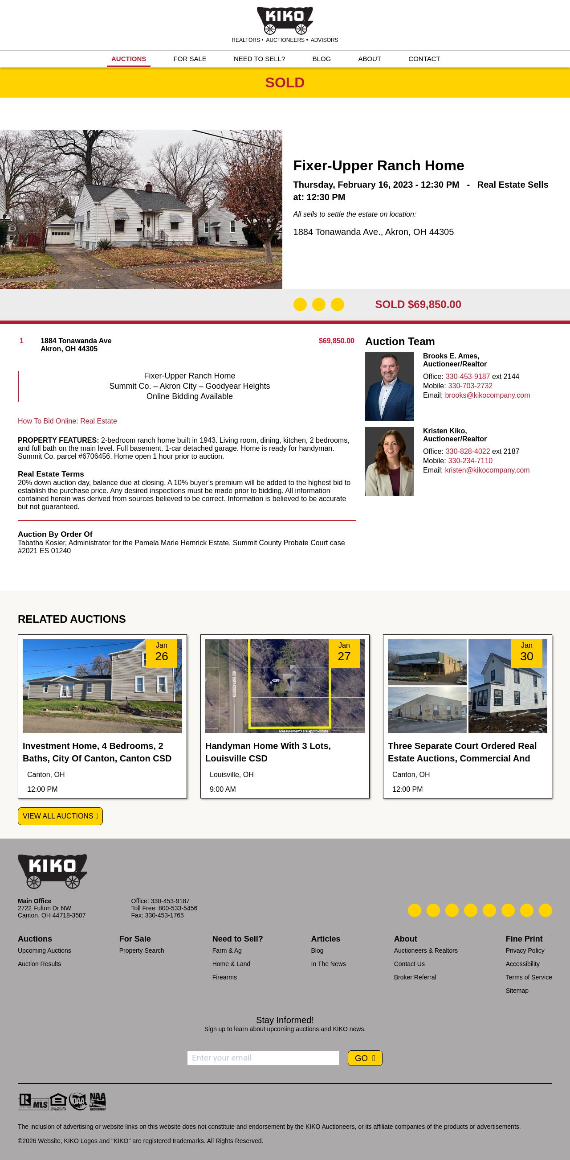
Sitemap (517, 990)
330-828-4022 (468, 451)
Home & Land (231, 963)
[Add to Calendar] (337, 304)
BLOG (322, 58)
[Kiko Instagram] (545, 910)
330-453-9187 (468, 376)
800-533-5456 (178, 908)
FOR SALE (190, 58)
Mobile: (434, 386)
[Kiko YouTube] (526, 910)
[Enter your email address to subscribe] (263, 1058)
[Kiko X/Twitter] (508, 910)
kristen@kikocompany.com (487, 470)
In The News (328, 963)
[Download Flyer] (300, 304)
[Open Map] (319, 304)
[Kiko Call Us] (414, 910)
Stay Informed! (285, 1020)
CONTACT (424, 58)
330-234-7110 (470, 461)
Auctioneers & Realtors (426, 950)
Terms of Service (529, 977)
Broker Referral (415, 977)
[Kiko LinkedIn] (489, 910)
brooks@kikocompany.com (487, 395)
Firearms (224, 977)
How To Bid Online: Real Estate (67, 421)
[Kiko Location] (452, 910)
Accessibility (523, 963)
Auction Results (39, 963)
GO (362, 1058)
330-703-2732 (470, 386)
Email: (433, 395)
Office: (433, 376)
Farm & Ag (227, 950)
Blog (317, 950)
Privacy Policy (525, 950)
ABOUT (369, 58)
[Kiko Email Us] (433, 910)
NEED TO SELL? (259, 58)
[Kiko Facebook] (470, 910)
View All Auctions (58, 816)
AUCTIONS (128, 58)
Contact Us (409, 963)
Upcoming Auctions (44, 950)
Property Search (141, 950)
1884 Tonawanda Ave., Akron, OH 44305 (373, 232)
